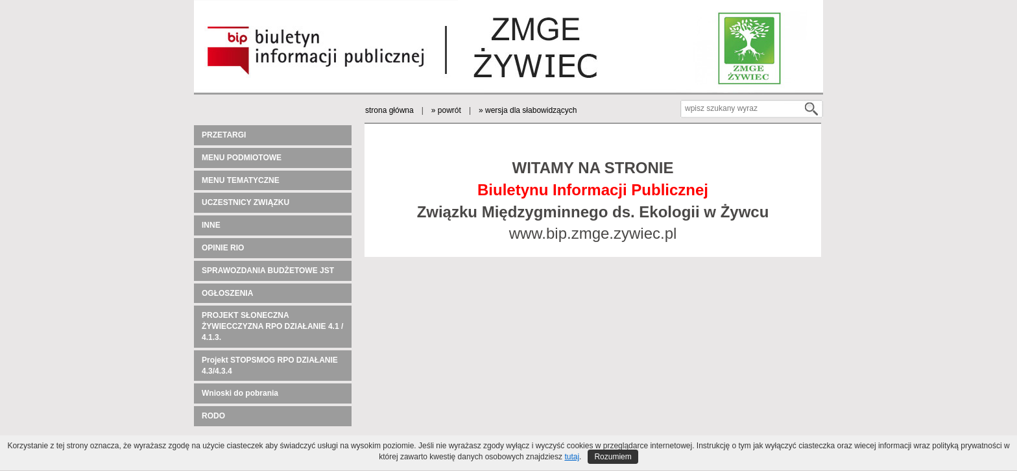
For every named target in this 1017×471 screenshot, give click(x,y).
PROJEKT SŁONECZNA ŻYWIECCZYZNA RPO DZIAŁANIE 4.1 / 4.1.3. (272, 326)
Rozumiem (612, 456)
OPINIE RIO (223, 247)
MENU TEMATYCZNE (241, 180)
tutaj (571, 456)
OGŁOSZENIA (227, 293)
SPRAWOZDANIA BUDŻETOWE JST (268, 270)
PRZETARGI (224, 134)
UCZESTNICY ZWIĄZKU (245, 202)
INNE (211, 225)
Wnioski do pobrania (240, 393)
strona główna (389, 110)
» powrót (446, 110)
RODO (213, 415)
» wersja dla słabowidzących (528, 110)
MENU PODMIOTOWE (241, 157)
